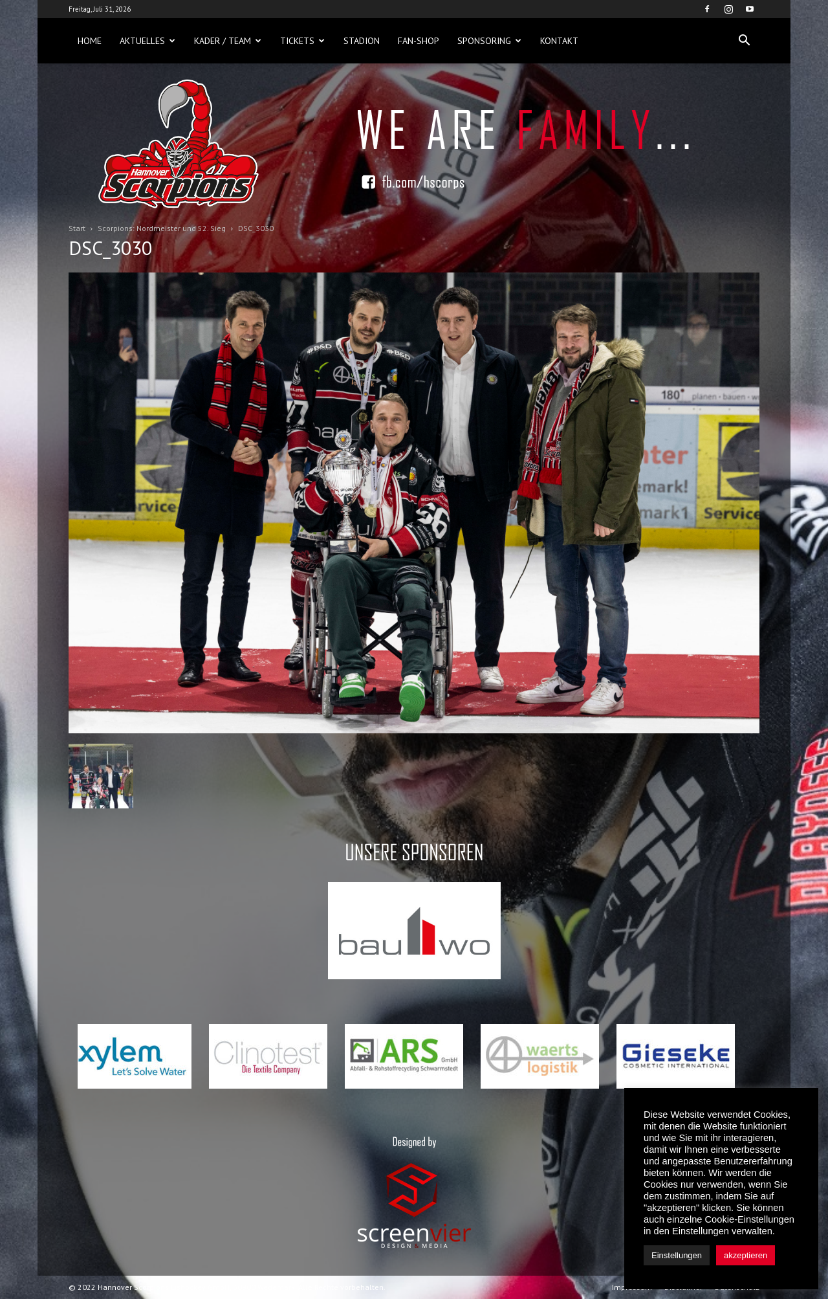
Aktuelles (147, 41)
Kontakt (559, 41)
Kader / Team (227, 41)
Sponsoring (489, 41)
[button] (743, 40)
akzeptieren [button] (745, 1255)
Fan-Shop (418, 41)
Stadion (361, 41)
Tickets (302, 41)
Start (77, 228)
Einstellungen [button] (676, 1255)
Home (90, 41)
